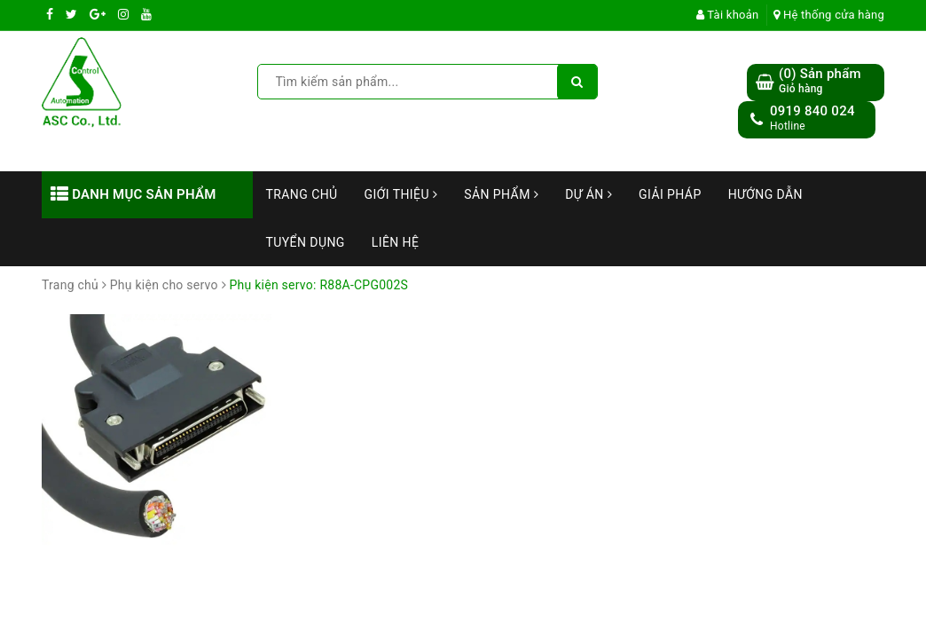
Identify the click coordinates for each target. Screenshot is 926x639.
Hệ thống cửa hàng (828, 14)
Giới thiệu (401, 194)
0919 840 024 (812, 111)
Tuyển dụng (305, 242)
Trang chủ (302, 194)
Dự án (588, 194)
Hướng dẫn (765, 194)
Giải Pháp (670, 194)
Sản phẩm (501, 194)
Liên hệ (396, 242)
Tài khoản (727, 14)
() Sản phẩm (820, 81)
